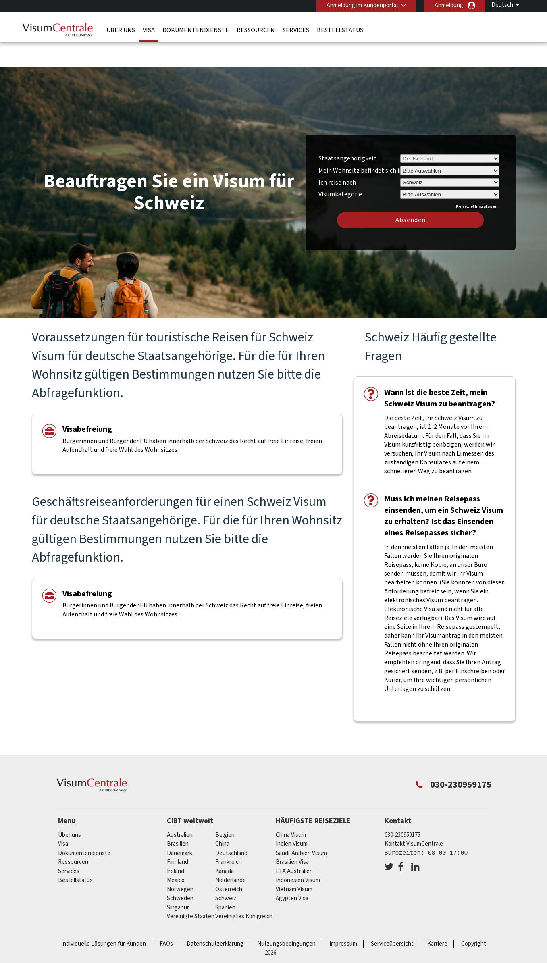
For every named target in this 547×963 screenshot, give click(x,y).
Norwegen (180, 863)
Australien (180, 809)
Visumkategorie (340, 167)
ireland (175, 845)
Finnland (177, 836)
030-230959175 (402, 809)
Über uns (120, 30)
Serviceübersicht (392, 917)
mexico (176, 854)
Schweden (180, 872)
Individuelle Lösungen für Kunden (103, 917)
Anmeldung (449, 5)
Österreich (228, 863)
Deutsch (502, 5)
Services (296, 30)
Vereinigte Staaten (190, 890)
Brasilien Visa (292, 836)
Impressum (343, 917)
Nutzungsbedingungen (286, 917)
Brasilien (178, 818)
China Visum (291, 809)
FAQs (166, 917)
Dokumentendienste (195, 30)
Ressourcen (256, 30)
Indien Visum (292, 818)
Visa (149, 30)
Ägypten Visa (292, 872)
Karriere (437, 917)
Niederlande (230, 854)
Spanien (225, 881)
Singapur (178, 881)
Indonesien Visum (298, 854)
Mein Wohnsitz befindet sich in (360, 144)
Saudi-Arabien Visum (301, 827)
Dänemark (179, 827)
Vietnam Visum (294, 863)
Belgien (225, 809)
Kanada (224, 845)
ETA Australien (294, 845)
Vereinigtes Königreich (243, 890)
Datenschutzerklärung (215, 917)
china (222, 818)
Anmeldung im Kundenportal (362, 5)
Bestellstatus (340, 30)
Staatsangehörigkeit (347, 132)
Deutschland (231, 827)
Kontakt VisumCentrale (414, 818)
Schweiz (225, 872)
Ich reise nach (337, 156)
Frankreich (228, 836)
